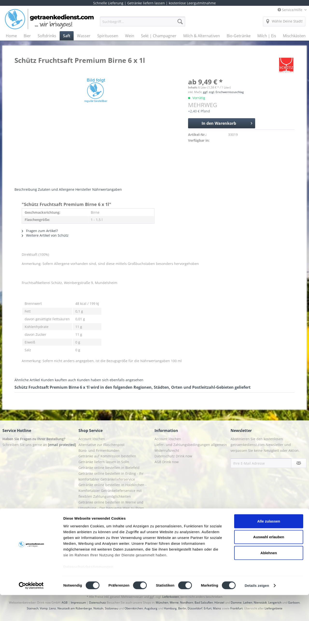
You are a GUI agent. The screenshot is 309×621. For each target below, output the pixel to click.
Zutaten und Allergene (56, 189)
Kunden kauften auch (58, 380)
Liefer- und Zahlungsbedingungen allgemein (190, 444)
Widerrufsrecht (166, 450)
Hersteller (83, 189)
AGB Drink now (166, 462)
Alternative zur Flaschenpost (101, 444)
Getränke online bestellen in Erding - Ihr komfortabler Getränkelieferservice (111, 476)
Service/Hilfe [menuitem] (290, 9)
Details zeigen (257, 611)
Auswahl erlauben (268, 563)
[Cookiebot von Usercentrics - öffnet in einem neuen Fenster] (31, 611)
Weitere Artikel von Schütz (45, 235)
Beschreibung (25, 189)
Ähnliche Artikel (27, 380)
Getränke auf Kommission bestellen (107, 456)
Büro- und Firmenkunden (98, 450)
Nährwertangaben (107, 189)
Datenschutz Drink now (173, 456)
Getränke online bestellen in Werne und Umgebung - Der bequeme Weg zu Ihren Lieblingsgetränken (111, 508)
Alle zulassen (268, 547)
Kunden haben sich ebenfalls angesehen (110, 380)
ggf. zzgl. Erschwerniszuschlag (223, 92)
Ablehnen (268, 579)
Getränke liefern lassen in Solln (103, 462)
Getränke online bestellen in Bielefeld (109, 467)
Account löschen (91, 439)
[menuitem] (142, 24)
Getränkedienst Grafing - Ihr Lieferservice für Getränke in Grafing (114, 522)
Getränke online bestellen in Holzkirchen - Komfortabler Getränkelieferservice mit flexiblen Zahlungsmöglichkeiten (112, 490)
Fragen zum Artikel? (40, 230)
